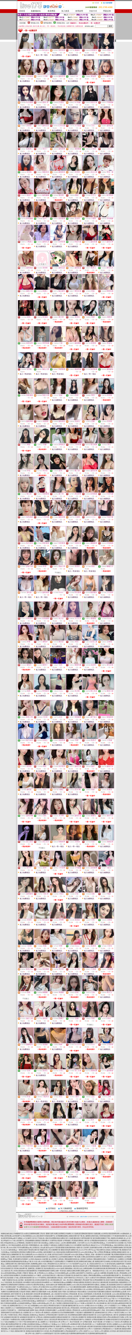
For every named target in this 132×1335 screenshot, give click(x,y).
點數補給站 (36, 11)
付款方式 (93, 11)
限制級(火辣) (35, 23)
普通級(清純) (60, 23)
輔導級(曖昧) (48, 23)
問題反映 (107, 11)
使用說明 (79, 11)
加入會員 (65, 11)
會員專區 (51, 11)
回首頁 (22, 11)
